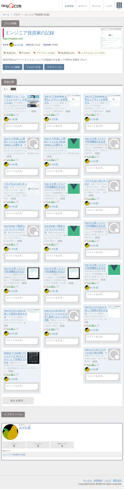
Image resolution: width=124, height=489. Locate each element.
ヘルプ (107, 480)
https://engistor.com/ (13, 38)
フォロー (14, 445)
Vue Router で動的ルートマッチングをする (14, 229)
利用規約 (98, 480)
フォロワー (38, 445)
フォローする (33, 67)
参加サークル (62, 445)
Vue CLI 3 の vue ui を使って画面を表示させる (96, 310)
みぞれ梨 (16, 44)
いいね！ (11, 114)
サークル (87, 480)
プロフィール (54, 67)
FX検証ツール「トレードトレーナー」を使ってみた (15, 99)
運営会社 (117, 480)
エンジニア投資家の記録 (29, 32)
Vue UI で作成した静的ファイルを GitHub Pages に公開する (14, 141)
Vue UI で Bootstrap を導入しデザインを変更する (55, 99)
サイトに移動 (12, 67)
